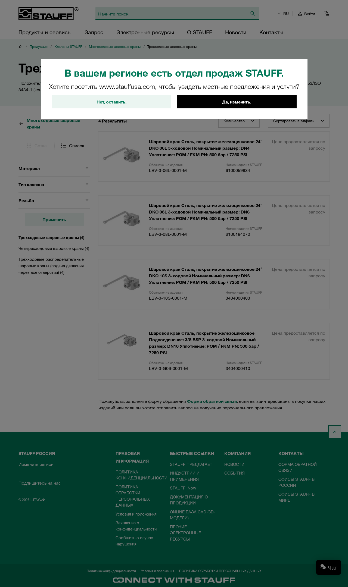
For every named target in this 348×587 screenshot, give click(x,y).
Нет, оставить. (111, 102)
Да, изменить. (236, 102)
